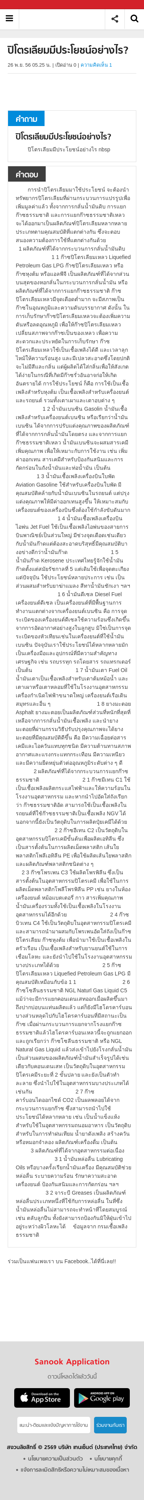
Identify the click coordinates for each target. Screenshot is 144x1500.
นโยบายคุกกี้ (108, 1459)
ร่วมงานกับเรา (110, 1425)
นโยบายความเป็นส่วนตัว (55, 1459)
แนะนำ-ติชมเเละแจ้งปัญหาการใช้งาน (54, 1425)
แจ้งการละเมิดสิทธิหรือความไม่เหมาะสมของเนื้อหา (75, 1470)
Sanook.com (23, 5)
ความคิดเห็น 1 (96, 65)
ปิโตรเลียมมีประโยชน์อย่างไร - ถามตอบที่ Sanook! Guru (65, 19)
